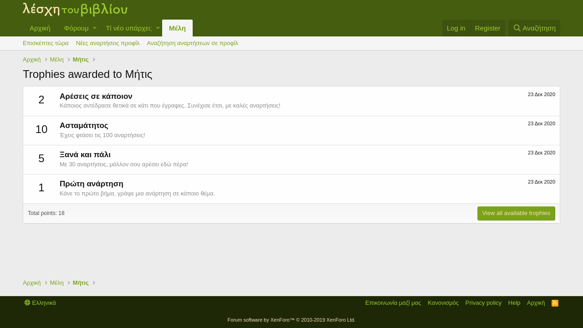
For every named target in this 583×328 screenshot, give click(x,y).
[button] (94, 28)
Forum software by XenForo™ (292, 320)
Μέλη (177, 28)
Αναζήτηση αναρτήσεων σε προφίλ (192, 43)
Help (514, 302)
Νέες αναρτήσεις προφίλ (108, 43)
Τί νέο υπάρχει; (129, 28)
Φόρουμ (76, 28)
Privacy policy (483, 302)
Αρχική (40, 28)
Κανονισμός (443, 302)
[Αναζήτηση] (534, 28)
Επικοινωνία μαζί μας (393, 302)
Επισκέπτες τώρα (46, 43)
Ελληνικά (40, 302)
